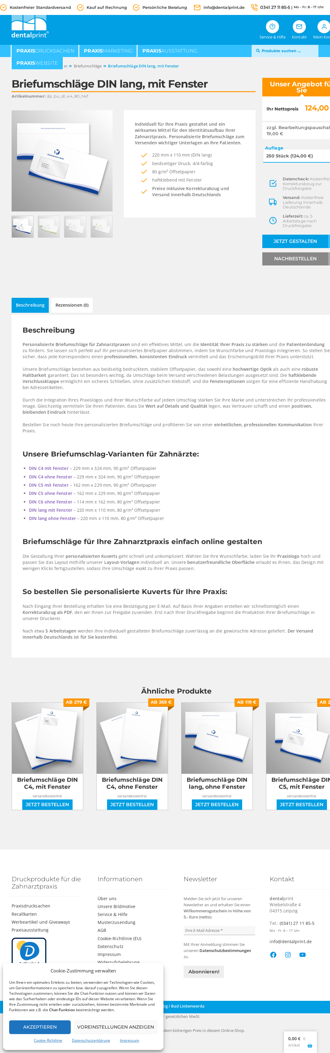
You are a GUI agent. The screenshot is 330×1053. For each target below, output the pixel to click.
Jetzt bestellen (47, 804)
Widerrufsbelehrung (119, 962)
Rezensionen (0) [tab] (72, 305)
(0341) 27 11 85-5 (297, 923)
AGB (102, 930)
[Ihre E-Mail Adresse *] (219, 930)
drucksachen (45, 51)
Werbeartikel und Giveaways (41, 922)
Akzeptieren (40, 1027)
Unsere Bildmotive (116, 906)
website (37, 63)
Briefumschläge (88, 66)
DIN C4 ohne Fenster (51, 477)
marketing (108, 51)
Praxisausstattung (30, 929)
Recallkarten (24, 914)
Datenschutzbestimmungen (225, 950)
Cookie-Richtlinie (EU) (120, 938)
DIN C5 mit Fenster (49, 485)
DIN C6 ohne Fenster (51, 502)
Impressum (129, 1040)
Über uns (107, 898)
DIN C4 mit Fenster (49, 468)
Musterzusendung (116, 922)
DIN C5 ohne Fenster (51, 493)
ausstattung (169, 51)
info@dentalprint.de (224, 7)
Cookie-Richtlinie (48, 1040)
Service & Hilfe (112, 914)
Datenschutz (111, 946)
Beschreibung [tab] (30, 305)
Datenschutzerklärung (91, 1040)
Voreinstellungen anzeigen (115, 1027)
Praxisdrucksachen (31, 906)
